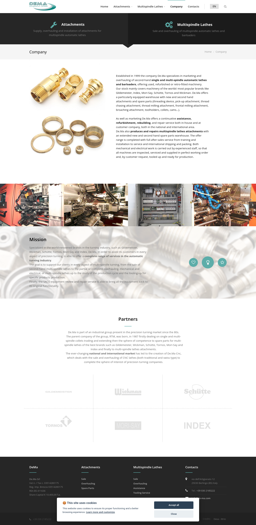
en (214, 6)
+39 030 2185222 (205, 490)
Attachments (122, 6)
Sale (83, 478)
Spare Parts (87, 488)
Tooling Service (141, 492)
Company (176, 6)
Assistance (139, 488)
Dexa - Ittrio (220, 519)
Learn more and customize (100, 512)
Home (104, 6)
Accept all (174, 505)
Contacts (193, 6)
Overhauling (88, 483)
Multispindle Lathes (150, 6)
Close (174, 514)
